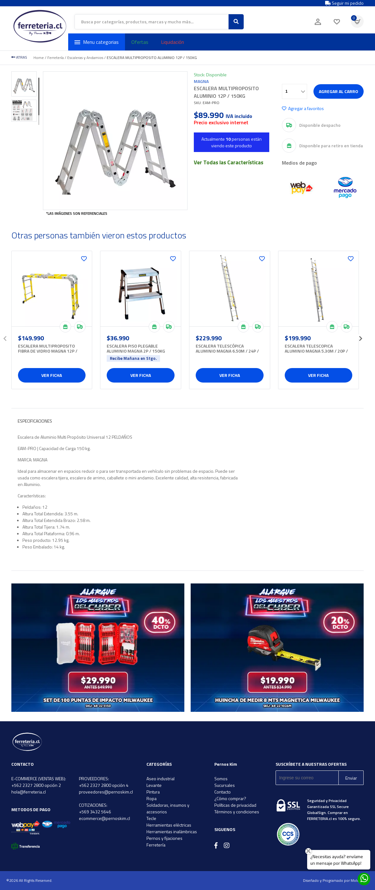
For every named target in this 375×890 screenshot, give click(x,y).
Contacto (222, 791)
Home (38, 58)
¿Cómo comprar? (230, 798)
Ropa (151, 798)
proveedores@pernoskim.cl (106, 791)
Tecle (151, 818)
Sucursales (224, 785)
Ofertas (139, 42)
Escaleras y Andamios (85, 58)
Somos (221, 778)
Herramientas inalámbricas (171, 831)
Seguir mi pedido (344, 3)
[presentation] (5, 336)
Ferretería (55, 58)
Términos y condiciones (236, 811)
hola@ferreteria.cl (28, 791)
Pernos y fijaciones (164, 838)
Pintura (153, 791)
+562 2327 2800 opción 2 (36, 785)
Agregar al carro (338, 91)
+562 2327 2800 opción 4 (103, 785)
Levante (154, 785)
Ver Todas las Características (228, 162)
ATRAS (19, 57)
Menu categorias (96, 42)
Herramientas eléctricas (168, 825)
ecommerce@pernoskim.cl (104, 818)
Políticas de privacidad (235, 805)
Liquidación (172, 42)
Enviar (351, 778)
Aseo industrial (160, 778)
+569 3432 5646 (95, 811)
